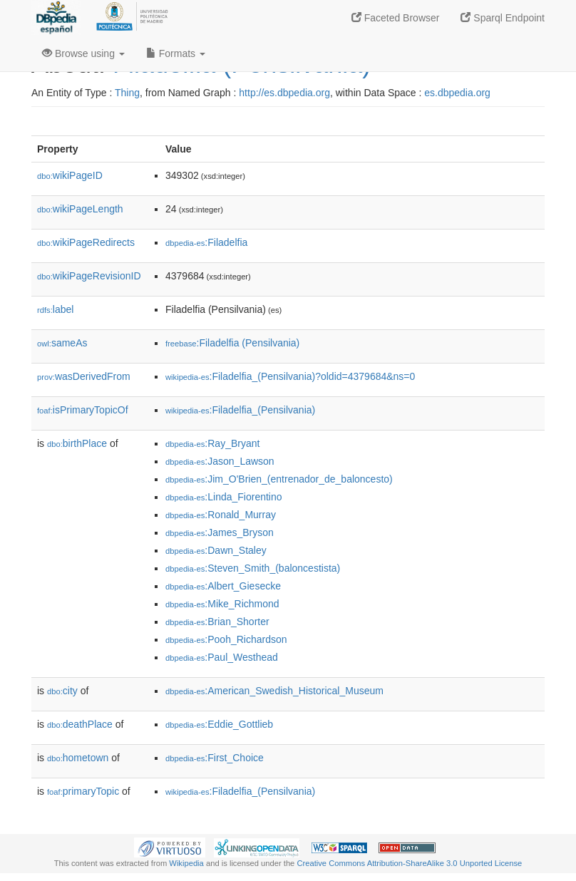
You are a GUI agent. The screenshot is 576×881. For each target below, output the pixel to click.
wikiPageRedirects (86, 242)
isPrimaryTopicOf (82, 410)
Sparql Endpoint (503, 18)
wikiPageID (70, 175)
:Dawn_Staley (216, 550)
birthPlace (77, 443)
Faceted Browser (395, 18)
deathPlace (80, 724)
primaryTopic (83, 791)
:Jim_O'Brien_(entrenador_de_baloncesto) (279, 479)
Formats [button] (175, 53)
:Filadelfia (206, 242)
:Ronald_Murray (220, 514)
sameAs (62, 343)
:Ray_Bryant (212, 443)
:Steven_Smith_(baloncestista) (252, 568)
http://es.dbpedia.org (284, 92)
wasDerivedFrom (83, 376)
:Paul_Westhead (221, 657)
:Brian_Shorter (217, 621)
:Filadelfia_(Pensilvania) (240, 410)
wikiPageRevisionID (89, 276)
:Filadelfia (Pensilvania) (232, 343)
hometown (77, 757)
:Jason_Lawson (219, 461)
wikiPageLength (80, 209)
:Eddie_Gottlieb (219, 724)
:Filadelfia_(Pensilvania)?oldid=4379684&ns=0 (290, 376)
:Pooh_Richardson (226, 639)
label (55, 309)
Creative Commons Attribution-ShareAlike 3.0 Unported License (409, 863)
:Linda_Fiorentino (223, 497)
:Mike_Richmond (222, 603)
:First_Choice (214, 757)
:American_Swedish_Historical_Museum (274, 690)
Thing (127, 92)
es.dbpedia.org (457, 92)
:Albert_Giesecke (223, 586)
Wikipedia (186, 863)
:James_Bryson (219, 532)
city (62, 690)
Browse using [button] (83, 53)
